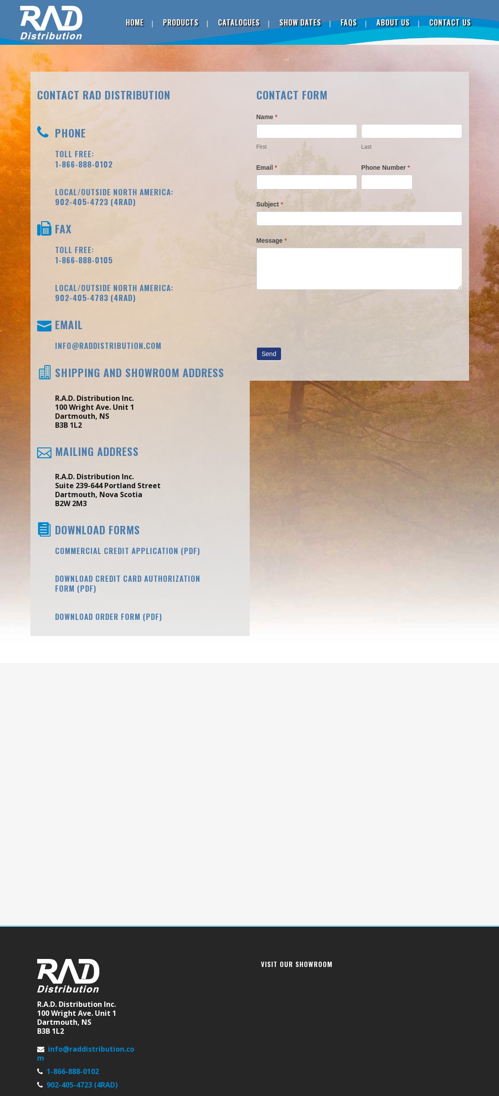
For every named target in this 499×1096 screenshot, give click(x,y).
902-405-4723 (81, 201)
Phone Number (385, 167)
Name (266, 116)
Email (266, 167)
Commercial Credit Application (117, 550)
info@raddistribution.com (108, 345)
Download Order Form (98, 616)
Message (271, 240)
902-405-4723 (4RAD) (82, 1085)
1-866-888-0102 (73, 1071)
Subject (269, 204)
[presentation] (324, 316)
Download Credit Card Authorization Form (127, 583)
